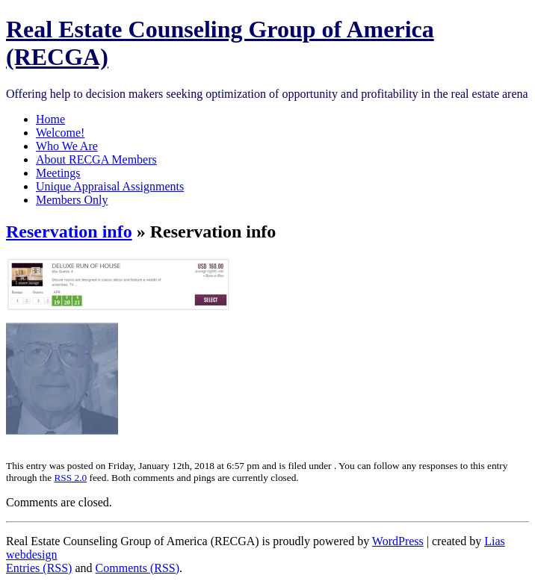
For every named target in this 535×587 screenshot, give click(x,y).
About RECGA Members (96, 159)
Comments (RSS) (137, 568)
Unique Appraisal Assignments (110, 186)
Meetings (58, 173)
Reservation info (69, 231)
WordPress (398, 541)
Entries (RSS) (39, 568)
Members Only (72, 199)
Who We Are (67, 146)
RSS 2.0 (70, 477)
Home (50, 119)
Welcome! (60, 132)
